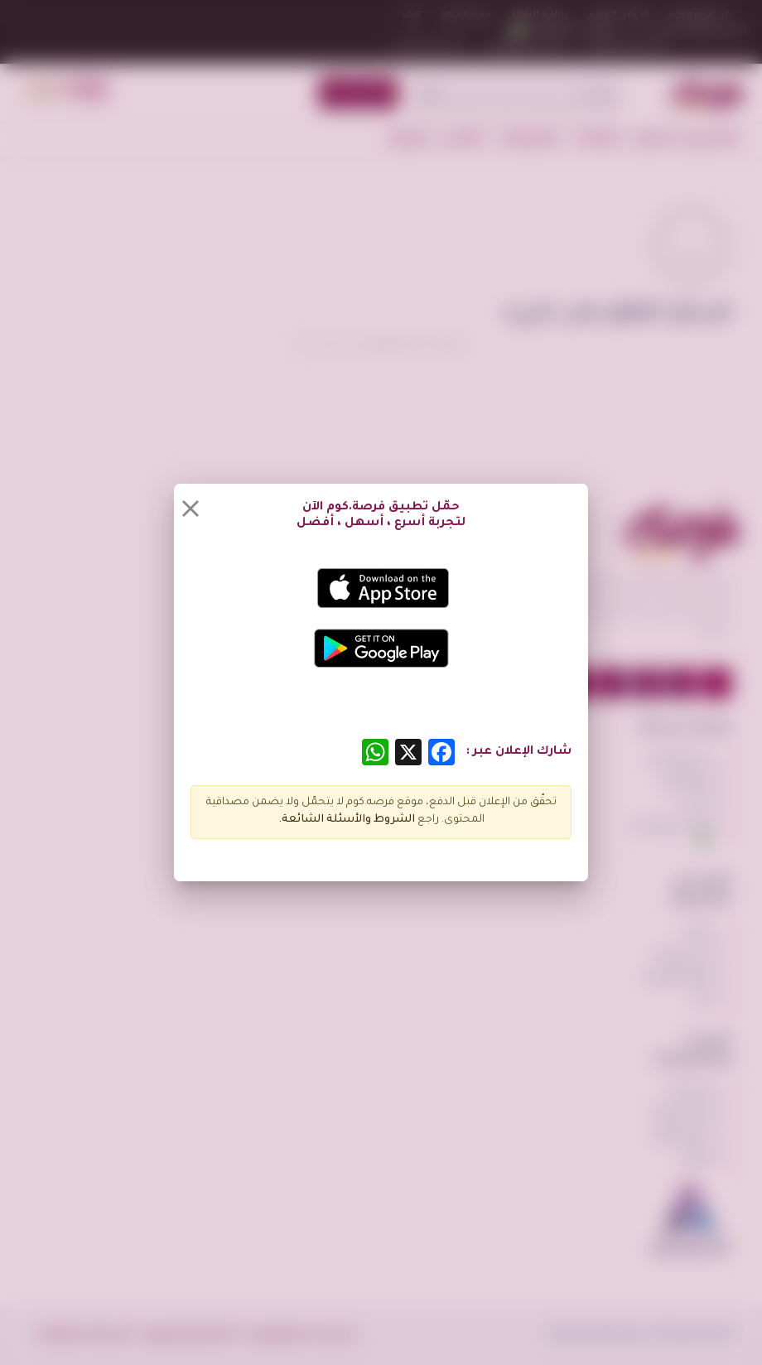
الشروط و (390, 820)
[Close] (190, 508)
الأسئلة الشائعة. (321, 820)
